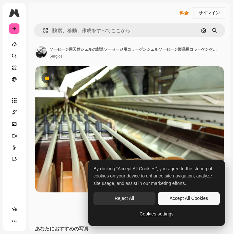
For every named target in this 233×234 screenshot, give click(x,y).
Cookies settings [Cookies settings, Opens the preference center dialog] (157, 213)
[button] (43, 30)
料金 (184, 13)
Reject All (124, 198)
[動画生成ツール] (14, 135)
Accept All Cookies (189, 198)
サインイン (209, 12)
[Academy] (14, 209)
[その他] (14, 221)
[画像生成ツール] (14, 124)
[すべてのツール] (14, 100)
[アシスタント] (14, 159)
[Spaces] (14, 112)
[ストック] (14, 67)
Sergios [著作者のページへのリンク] (56, 56)
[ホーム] (14, 44)
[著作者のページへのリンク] (41, 52)
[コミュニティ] (14, 79)
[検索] (14, 56)
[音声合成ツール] (14, 147)
